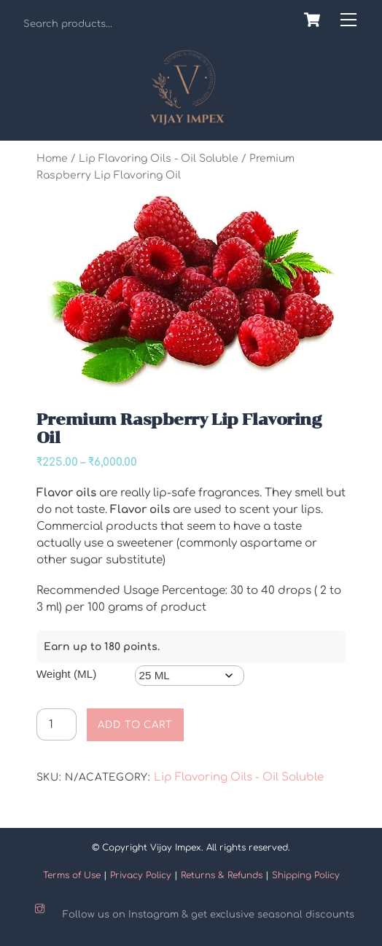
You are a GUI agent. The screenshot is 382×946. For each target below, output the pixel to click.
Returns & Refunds (221, 875)
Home (52, 158)
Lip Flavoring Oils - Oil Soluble (158, 158)
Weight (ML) (66, 674)
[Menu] (348, 20)
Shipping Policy (306, 875)
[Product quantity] (56, 724)
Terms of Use (72, 875)
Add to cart (135, 724)
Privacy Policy (140, 875)
